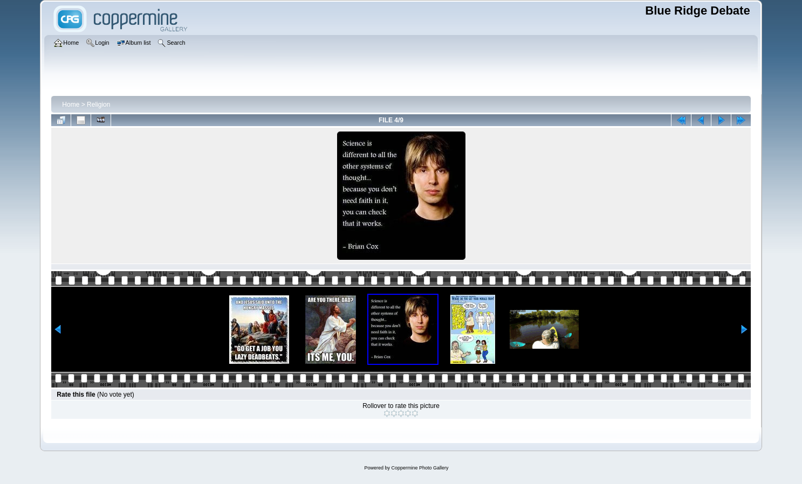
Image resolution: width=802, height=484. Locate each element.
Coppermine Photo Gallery (419, 468)
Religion (98, 104)
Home (70, 104)
